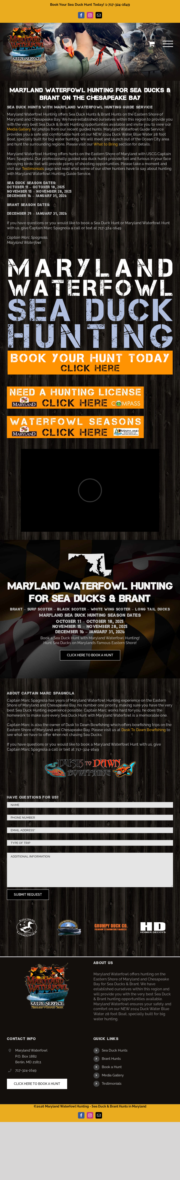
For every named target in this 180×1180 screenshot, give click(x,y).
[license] (75, 388)
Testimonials (33, 168)
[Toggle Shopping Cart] (151, 43)
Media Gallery (19, 129)
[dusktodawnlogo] (90, 758)
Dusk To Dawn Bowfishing (143, 730)
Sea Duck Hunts (114, 1050)
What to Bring (105, 144)
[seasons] (75, 418)
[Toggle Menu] (168, 44)
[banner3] (90, 259)
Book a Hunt (112, 1067)
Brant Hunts (111, 1059)
